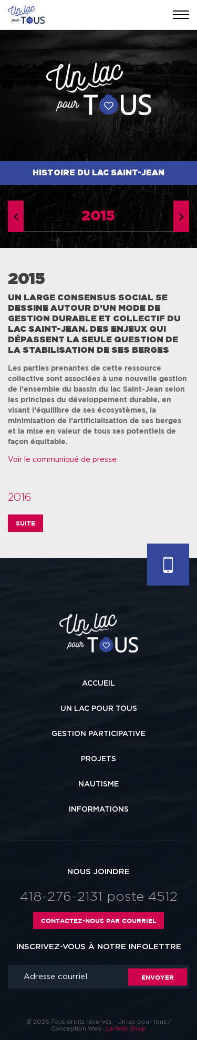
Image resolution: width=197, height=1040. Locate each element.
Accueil (98, 683)
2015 (98, 216)
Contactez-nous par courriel (98, 921)
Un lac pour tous (98, 708)
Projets (98, 759)
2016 (19, 497)
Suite (25, 523)
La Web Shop (126, 1029)
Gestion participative (98, 734)
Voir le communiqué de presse (62, 460)
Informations (99, 809)
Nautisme (98, 784)
